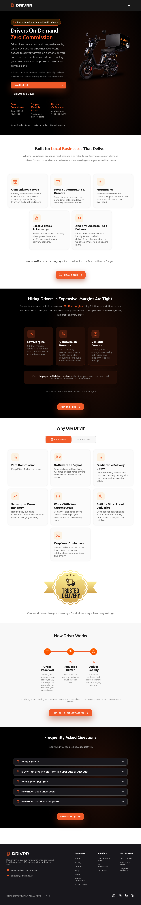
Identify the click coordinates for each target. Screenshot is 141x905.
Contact (79, 866)
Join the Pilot (38, 85)
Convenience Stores (104, 859)
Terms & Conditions (80, 879)
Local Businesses (103, 865)
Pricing (78, 862)
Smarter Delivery (124, 869)
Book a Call (70, 278)
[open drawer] (129, 5)
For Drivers (102, 870)
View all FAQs (70, 832)
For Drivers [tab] (83, 447)
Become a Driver (125, 863)
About (77, 875)
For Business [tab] (58, 447)
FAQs (77, 871)
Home (77, 858)
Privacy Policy (81, 885)
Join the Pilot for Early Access (70, 726)
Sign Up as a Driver (38, 93)
